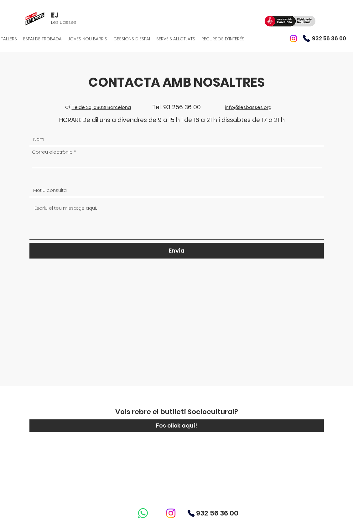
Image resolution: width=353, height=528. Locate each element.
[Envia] (176, 251)
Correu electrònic (52, 152)
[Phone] (306, 38)
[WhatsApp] (143, 513)
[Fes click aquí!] (176, 425)
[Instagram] (293, 38)
